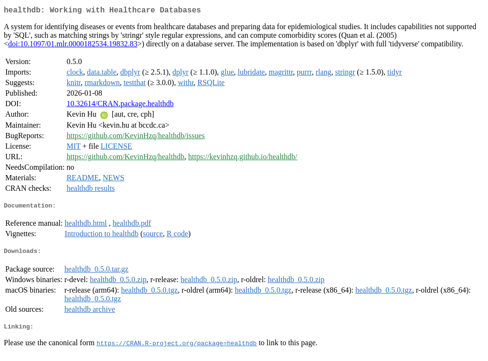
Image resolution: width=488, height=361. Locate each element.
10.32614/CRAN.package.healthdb (119, 105)
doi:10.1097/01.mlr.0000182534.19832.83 (73, 46)
